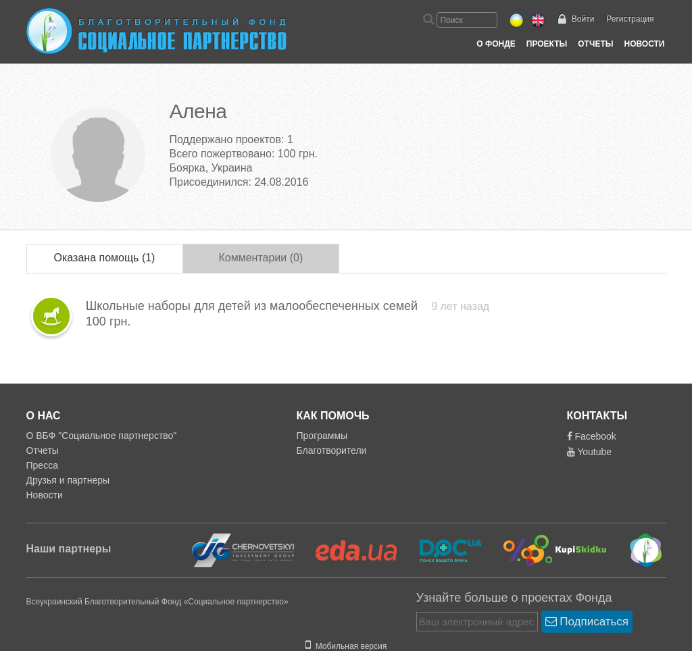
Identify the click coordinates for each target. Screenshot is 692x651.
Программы (322, 435)
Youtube (589, 451)
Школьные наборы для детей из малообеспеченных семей (253, 306)
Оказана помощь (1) (104, 257)
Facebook (591, 436)
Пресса (42, 465)
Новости (644, 44)
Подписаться (587, 621)
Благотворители (332, 450)
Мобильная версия (346, 646)
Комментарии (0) (260, 257)
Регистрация (629, 19)
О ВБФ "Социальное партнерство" (101, 435)
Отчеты (595, 44)
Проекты (547, 44)
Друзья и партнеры (68, 480)
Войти (583, 19)
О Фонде (495, 44)
